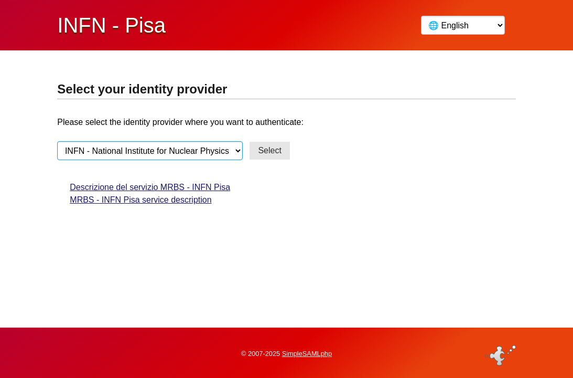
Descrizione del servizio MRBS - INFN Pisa (150, 187)
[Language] (463, 25)
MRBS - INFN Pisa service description (140, 199)
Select (269, 150)
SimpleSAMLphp (307, 354)
